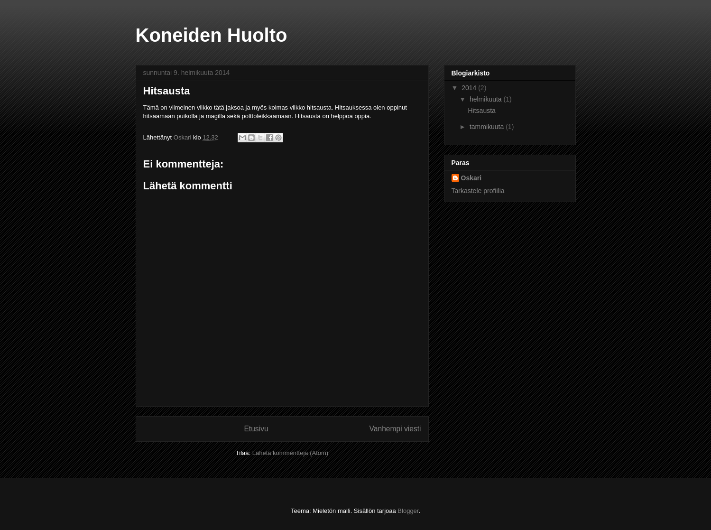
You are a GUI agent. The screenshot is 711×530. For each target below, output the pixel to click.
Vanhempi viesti (395, 429)
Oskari (471, 178)
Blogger (407, 510)
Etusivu (256, 429)
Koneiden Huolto (211, 35)
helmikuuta (487, 99)
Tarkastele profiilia (478, 191)
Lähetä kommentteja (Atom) (290, 452)
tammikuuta (488, 126)
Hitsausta (481, 110)
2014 (470, 88)
